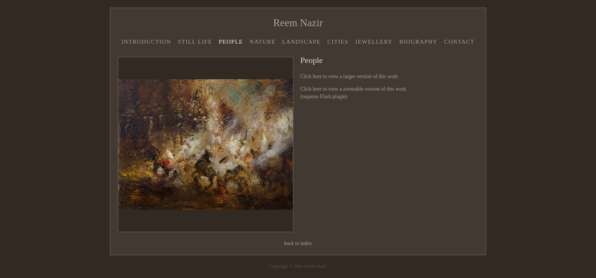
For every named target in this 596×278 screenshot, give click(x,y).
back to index (298, 243)
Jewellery (374, 42)
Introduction (146, 42)
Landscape (301, 42)
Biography (418, 42)
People (231, 42)
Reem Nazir (298, 22)
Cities (338, 42)
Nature (263, 42)
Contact (459, 42)
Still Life (195, 42)
